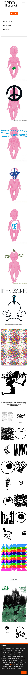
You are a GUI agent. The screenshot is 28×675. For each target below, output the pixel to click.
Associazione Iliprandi (10, 4)
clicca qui (11, 665)
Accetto (24, 672)
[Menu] (24, 3)
